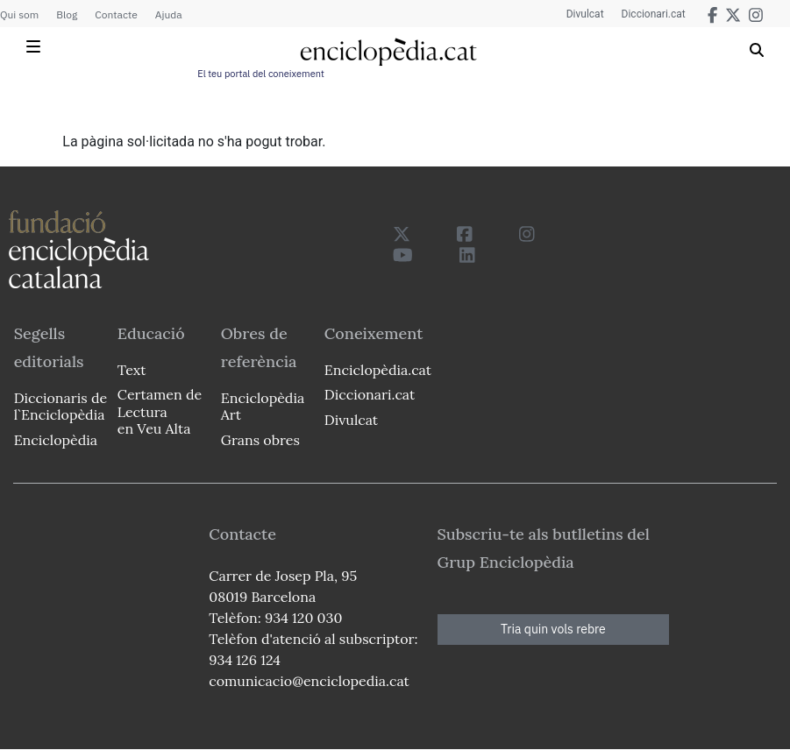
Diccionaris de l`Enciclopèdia (60, 406)
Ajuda (168, 14)
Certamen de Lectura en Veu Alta (159, 411)
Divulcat (585, 14)
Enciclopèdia (55, 440)
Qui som (19, 14)
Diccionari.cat (654, 14)
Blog (66, 14)
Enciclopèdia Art (262, 406)
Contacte (116, 14)
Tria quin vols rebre (553, 629)
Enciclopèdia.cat (377, 370)
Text (131, 370)
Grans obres (260, 440)
